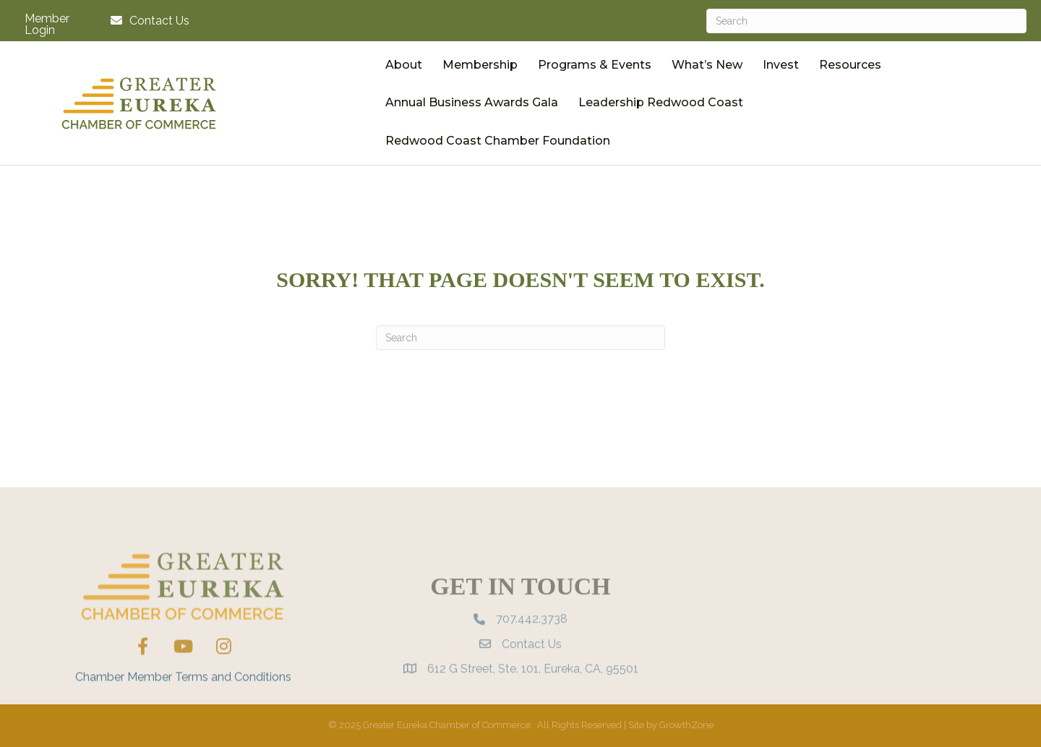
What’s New (707, 65)
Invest (781, 65)
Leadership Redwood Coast (660, 102)
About (403, 65)
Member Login (47, 24)
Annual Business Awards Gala (471, 102)
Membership (480, 65)
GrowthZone (686, 725)
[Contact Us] (146, 20)
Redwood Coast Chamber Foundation (497, 141)
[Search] (866, 21)
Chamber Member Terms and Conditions (183, 699)
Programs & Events (594, 65)
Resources (850, 65)
